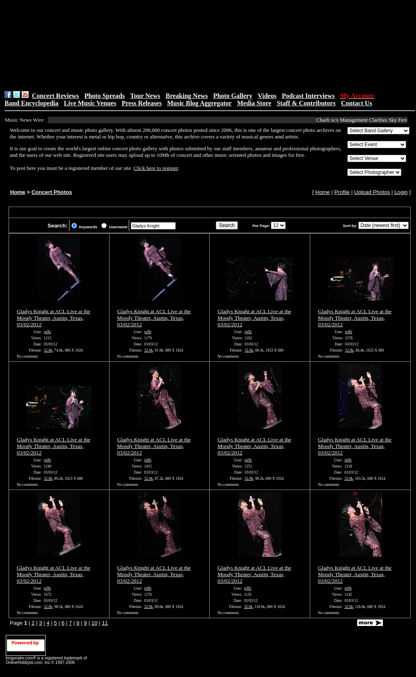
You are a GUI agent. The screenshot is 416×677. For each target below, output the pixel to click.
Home (17, 192)
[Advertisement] (137, 45)
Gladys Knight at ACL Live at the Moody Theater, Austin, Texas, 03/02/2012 (53, 317)
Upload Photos (372, 192)
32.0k (48, 350)
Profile (342, 192)
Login (401, 192)
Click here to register (156, 168)
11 (105, 623)
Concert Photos (51, 192)
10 (95, 623)
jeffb (47, 332)
